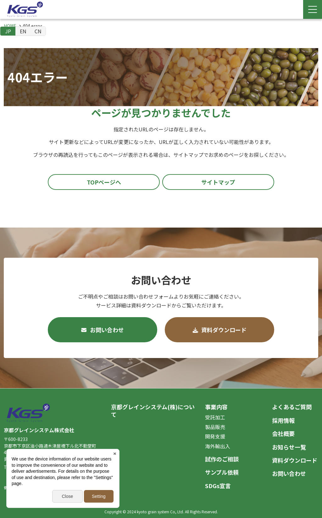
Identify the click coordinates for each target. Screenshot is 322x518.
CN (38, 31)
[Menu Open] (312, 9)
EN (23, 31)
